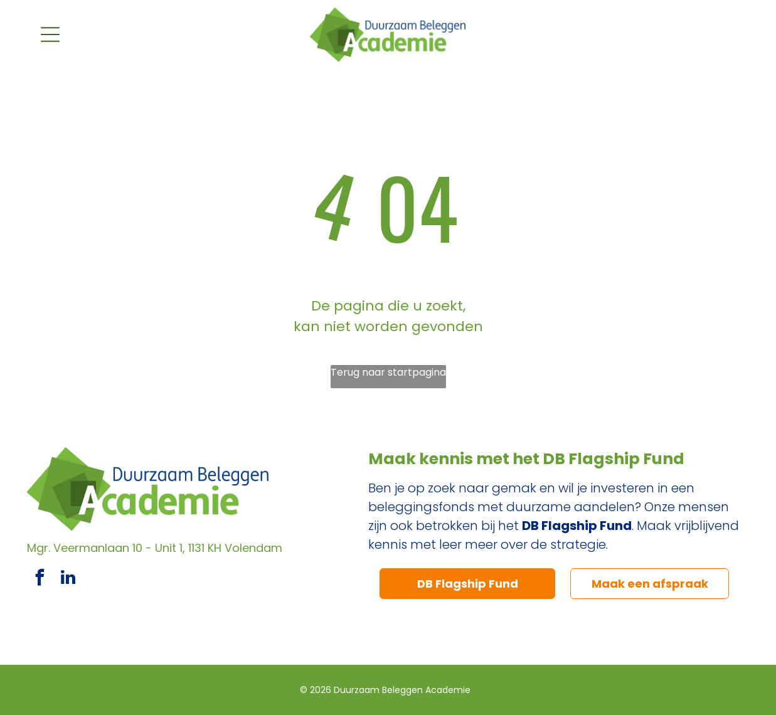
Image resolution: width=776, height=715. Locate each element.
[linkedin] (67, 579)
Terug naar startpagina (388, 372)
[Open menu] (50, 34)
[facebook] (39, 579)
